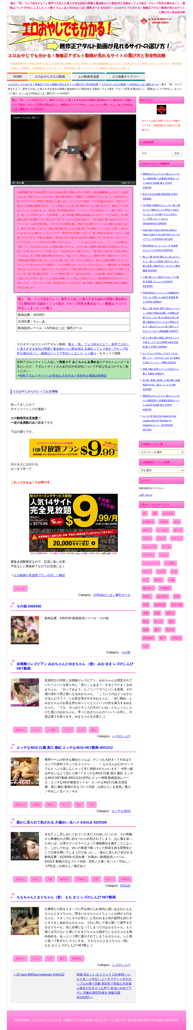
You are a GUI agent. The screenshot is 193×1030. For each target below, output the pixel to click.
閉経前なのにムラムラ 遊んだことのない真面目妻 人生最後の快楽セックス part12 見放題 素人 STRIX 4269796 (161, 181)
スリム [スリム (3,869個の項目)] (164, 554)
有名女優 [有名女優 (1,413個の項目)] (177, 604)
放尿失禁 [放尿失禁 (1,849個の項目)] (160, 604)
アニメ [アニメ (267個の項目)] (161, 538)
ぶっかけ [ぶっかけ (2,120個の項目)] (162, 530)
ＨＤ (91, 804)
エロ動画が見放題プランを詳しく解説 (39, 575)
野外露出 (76, 958)
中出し (50, 804)
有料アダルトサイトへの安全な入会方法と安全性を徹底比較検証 (63, 375)
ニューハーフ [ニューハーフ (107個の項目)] (151, 563)
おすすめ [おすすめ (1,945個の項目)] (168, 513)
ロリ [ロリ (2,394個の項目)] (145, 579)
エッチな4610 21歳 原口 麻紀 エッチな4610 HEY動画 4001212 (65, 748)
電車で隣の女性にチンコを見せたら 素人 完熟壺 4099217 (161, 371)
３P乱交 (125, 879)
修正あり (64, 879)
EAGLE (125, 885)
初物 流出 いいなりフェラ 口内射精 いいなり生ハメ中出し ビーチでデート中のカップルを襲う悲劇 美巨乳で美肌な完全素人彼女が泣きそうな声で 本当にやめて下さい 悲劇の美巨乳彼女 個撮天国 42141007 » (104, 986)
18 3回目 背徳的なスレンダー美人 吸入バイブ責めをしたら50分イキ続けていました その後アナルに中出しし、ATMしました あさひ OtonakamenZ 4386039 (161, 214)
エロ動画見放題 (88, 76)
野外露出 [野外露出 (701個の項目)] (148, 638)
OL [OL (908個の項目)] (145, 513)
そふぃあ (20, 588)
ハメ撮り (52, 730)
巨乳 (96, 879)
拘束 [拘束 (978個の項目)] (145, 604)
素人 (94, 730)
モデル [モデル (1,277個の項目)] (161, 571)
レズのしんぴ (121, 736)
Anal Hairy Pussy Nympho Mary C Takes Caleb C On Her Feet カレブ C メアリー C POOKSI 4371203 (161, 234)
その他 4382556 (29, 606)
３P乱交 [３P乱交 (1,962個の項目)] (176, 638)
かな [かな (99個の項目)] (176, 521)
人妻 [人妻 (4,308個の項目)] (171, 579)
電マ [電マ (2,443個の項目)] (162, 638)
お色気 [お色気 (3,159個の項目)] (164, 521)
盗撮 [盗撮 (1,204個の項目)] (145, 629)
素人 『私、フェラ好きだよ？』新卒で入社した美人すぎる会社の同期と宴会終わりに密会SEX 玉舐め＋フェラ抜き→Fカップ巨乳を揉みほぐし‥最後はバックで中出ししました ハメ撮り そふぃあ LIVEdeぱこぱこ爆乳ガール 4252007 (73, 105)
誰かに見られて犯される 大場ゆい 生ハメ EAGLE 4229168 (62, 822)
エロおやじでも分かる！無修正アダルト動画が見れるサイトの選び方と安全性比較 (53, 84)
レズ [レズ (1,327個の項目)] (174, 571)
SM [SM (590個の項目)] (155, 513)
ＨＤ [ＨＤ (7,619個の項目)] (145, 646)
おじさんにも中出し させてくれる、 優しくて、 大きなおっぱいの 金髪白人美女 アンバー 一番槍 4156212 (161, 358)
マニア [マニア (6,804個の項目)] (147, 571)
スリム (36, 730)
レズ (81, 730)
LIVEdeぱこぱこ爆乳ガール (144, 84)
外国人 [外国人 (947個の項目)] (147, 596)
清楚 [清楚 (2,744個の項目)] (157, 613)
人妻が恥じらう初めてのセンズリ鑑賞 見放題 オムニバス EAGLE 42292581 (161, 281)
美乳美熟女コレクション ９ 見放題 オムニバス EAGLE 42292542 (160, 248)
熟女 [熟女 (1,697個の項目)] (145, 621)
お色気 (36, 804)
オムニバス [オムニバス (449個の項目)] (149, 546)
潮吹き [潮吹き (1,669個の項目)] (170, 613)
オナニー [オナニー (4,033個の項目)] (177, 538)
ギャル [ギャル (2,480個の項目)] (166, 546)
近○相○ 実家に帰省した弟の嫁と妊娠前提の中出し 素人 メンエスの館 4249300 (161, 385)
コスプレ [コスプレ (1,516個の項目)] (148, 554)
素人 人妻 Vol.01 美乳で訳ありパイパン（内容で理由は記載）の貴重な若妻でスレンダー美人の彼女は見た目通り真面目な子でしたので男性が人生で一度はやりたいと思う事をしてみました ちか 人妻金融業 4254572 (161, 319)
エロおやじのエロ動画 (50, 76)
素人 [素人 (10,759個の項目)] (157, 629)
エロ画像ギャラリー (125, 76)
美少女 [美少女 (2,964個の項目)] (170, 629)
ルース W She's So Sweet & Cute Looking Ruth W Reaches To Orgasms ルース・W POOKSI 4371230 (159, 423)
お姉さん (20, 730)
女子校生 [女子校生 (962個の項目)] (162, 596)
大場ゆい (81, 879)
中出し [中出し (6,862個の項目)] (158, 579)
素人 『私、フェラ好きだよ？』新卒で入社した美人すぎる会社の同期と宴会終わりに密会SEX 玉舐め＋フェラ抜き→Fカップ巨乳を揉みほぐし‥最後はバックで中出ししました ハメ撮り (73, 349)
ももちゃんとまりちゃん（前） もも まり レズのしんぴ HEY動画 (66, 897)
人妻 (49, 879)
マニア (67, 730)
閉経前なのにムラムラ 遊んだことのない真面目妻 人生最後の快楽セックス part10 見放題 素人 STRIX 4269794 (161, 403)
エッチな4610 (121, 811)
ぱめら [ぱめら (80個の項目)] (147, 530)
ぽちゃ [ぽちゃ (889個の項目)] (178, 530)
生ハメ (65, 804)
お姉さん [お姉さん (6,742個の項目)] (148, 521)
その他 (125, 652)
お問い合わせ (145, 495)
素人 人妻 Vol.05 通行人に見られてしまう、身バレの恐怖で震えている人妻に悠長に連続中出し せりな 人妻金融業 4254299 (161, 264)
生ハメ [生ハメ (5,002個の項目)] (158, 621)
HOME (17, 76)
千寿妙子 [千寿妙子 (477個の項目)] (165, 588)
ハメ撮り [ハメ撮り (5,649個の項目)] (170, 563)
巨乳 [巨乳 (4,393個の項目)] (176, 596)
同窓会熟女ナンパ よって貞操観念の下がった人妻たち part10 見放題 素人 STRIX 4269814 (161, 297)
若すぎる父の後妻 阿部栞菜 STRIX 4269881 (160, 196)
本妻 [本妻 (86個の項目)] (145, 613)
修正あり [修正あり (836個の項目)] (148, 588)
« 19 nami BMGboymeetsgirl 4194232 (39, 974)
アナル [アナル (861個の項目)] (147, 538)
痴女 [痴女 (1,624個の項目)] (171, 621)
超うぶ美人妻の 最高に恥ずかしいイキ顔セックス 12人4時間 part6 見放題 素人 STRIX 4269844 (161, 342)
